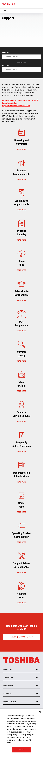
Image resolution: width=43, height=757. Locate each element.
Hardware (5, 52)
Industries (8, 669)
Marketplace (9, 701)
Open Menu (39, 4)
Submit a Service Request (22, 637)
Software (5, 65)
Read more (21, 149)
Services (7, 693)
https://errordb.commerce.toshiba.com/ (16, 106)
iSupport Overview (24, 93)
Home (4, 11)
